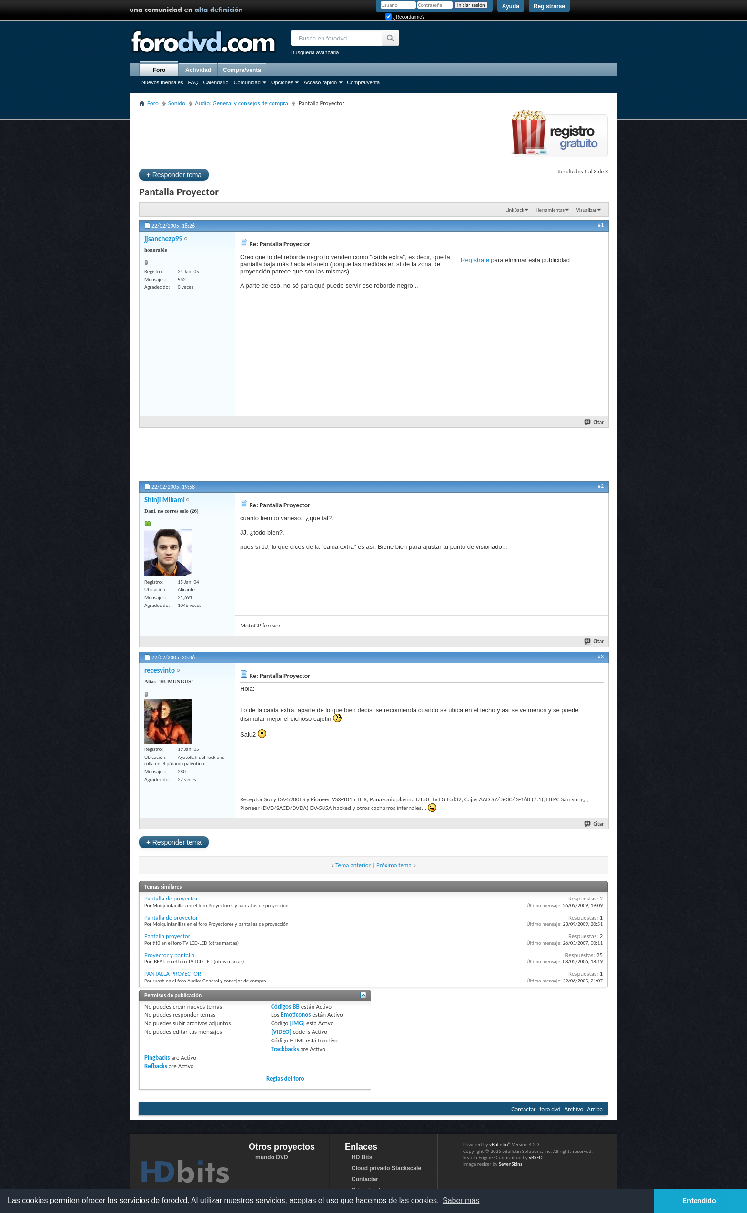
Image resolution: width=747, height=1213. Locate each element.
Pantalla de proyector (171, 917)
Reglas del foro (285, 1078)
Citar (594, 422)
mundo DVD (271, 1157)
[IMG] (297, 1023)
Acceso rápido (320, 82)
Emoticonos (296, 1014)
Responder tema (174, 175)
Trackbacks (285, 1048)
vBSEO (536, 1157)
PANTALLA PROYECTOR (172, 973)
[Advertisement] (312, 136)
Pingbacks (157, 1057)
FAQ (193, 82)
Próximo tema (394, 865)
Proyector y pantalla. (170, 955)
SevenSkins (510, 1164)
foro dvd (550, 1108)
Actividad (198, 70)
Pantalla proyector (167, 936)
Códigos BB (285, 1006)
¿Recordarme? (404, 17)
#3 (601, 656)
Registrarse (549, 6)
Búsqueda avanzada (315, 52)
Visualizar (586, 210)
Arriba (595, 1108)
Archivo (574, 1108)
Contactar (523, 1108)
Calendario (215, 82)
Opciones (282, 82)
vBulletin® (500, 1145)
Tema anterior (353, 865)
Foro (159, 70)
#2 (601, 486)
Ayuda (510, 6)
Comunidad (247, 82)
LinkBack (514, 210)
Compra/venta (363, 82)
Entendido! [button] (700, 1200)
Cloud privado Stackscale (386, 1168)
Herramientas (550, 210)
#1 (601, 225)
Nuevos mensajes (162, 82)
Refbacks (155, 1066)
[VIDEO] (281, 1031)
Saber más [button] (461, 1200)
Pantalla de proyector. (171, 898)
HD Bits (362, 1157)
